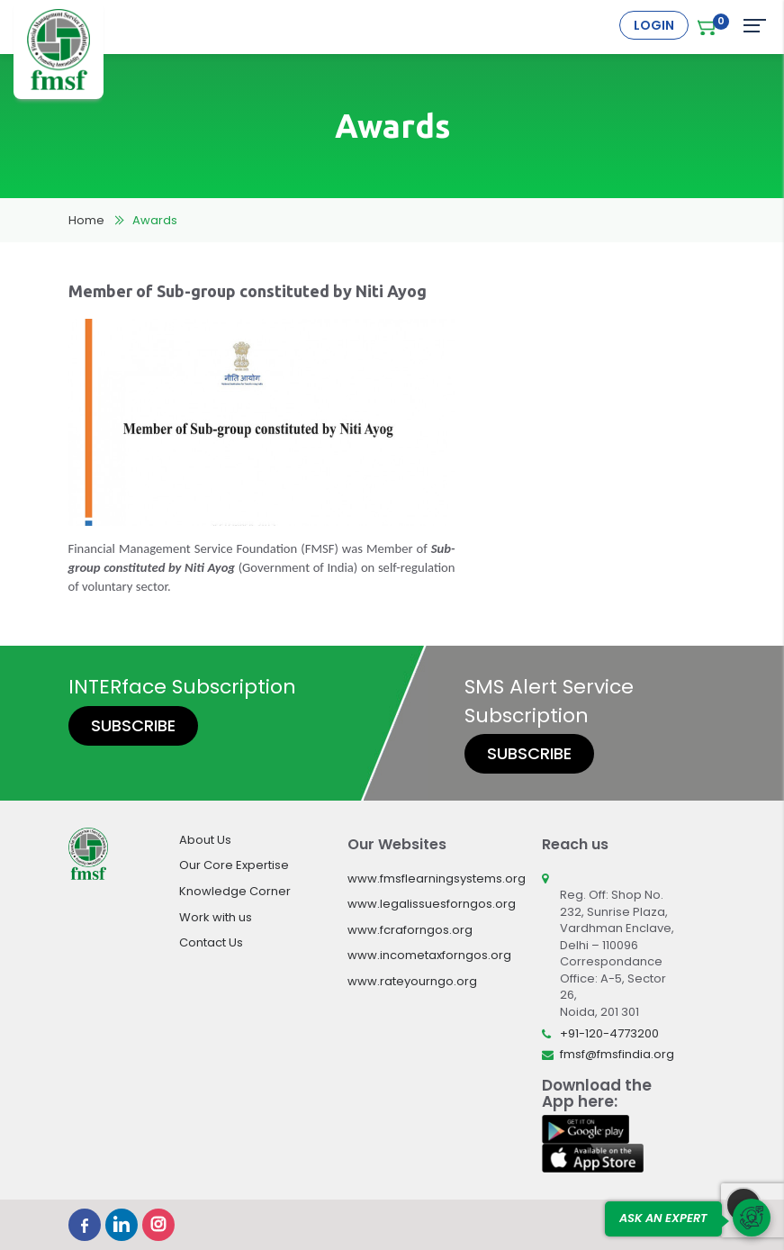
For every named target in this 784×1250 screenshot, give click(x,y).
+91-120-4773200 (609, 1033)
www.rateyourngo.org (412, 981)
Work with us (215, 917)
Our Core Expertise (234, 865)
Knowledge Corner (235, 891)
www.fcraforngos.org (410, 929)
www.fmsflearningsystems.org (436, 878)
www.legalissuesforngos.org (431, 903)
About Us (205, 839)
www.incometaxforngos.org (429, 955)
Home (86, 220)
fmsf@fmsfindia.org (617, 1054)
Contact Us (211, 942)
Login (654, 25)
